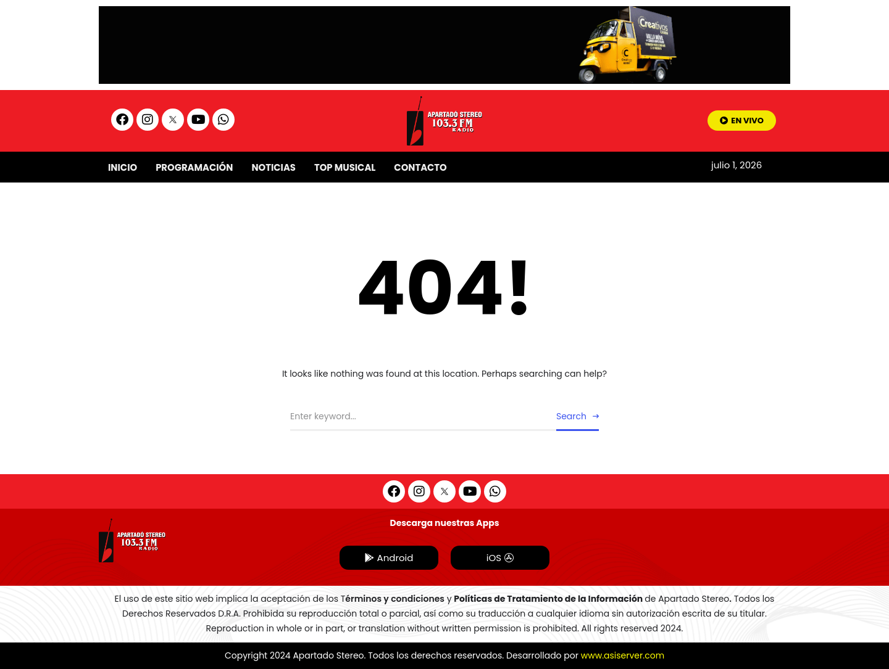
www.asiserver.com (622, 655)
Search (571, 416)
